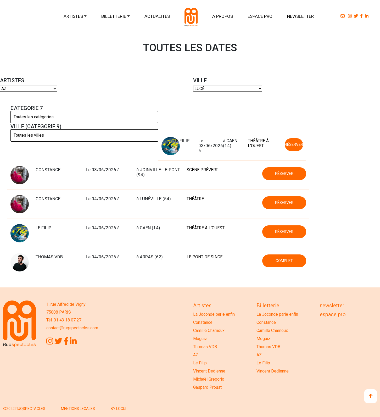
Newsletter (332, 305)
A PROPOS (222, 16)
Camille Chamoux (209, 330)
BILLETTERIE (113, 16)
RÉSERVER (294, 144)
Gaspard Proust (207, 387)
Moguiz (200, 338)
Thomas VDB (205, 346)
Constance (203, 322)
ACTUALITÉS (157, 16)
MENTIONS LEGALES (78, 409)
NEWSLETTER (300, 16)
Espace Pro (333, 314)
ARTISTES (73, 16)
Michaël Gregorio (208, 379)
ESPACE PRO (260, 16)
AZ (195, 354)
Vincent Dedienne (209, 371)
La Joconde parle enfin (214, 314)
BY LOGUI (118, 409)
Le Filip (200, 362)
